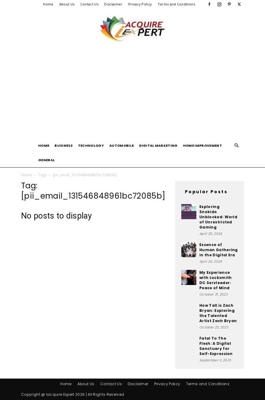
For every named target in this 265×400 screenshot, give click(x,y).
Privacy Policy (140, 4)
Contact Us (89, 4)
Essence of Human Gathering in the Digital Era (218, 250)
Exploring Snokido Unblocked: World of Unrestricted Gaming (218, 217)
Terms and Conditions (176, 4)
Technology (91, 145)
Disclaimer (113, 4)
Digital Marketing (158, 145)
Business (64, 145)
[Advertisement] (132, 93)
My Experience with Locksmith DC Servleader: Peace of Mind (215, 280)
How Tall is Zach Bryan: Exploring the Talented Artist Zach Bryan (218, 313)
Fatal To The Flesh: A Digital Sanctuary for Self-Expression (216, 346)
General (46, 160)
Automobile (121, 145)
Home (48, 4)
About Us (67, 4)
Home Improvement (202, 145)
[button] (236, 146)
